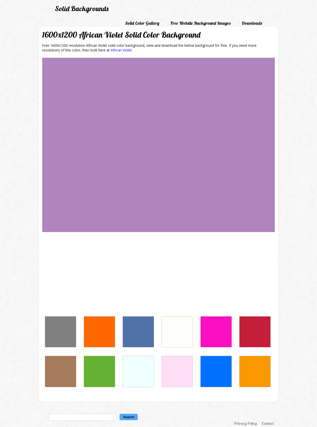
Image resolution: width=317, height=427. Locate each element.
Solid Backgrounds (81, 8)
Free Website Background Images (200, 23)
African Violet (121, 50)
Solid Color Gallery (142, 23)
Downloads (252, 23)
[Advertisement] (158, 275)
